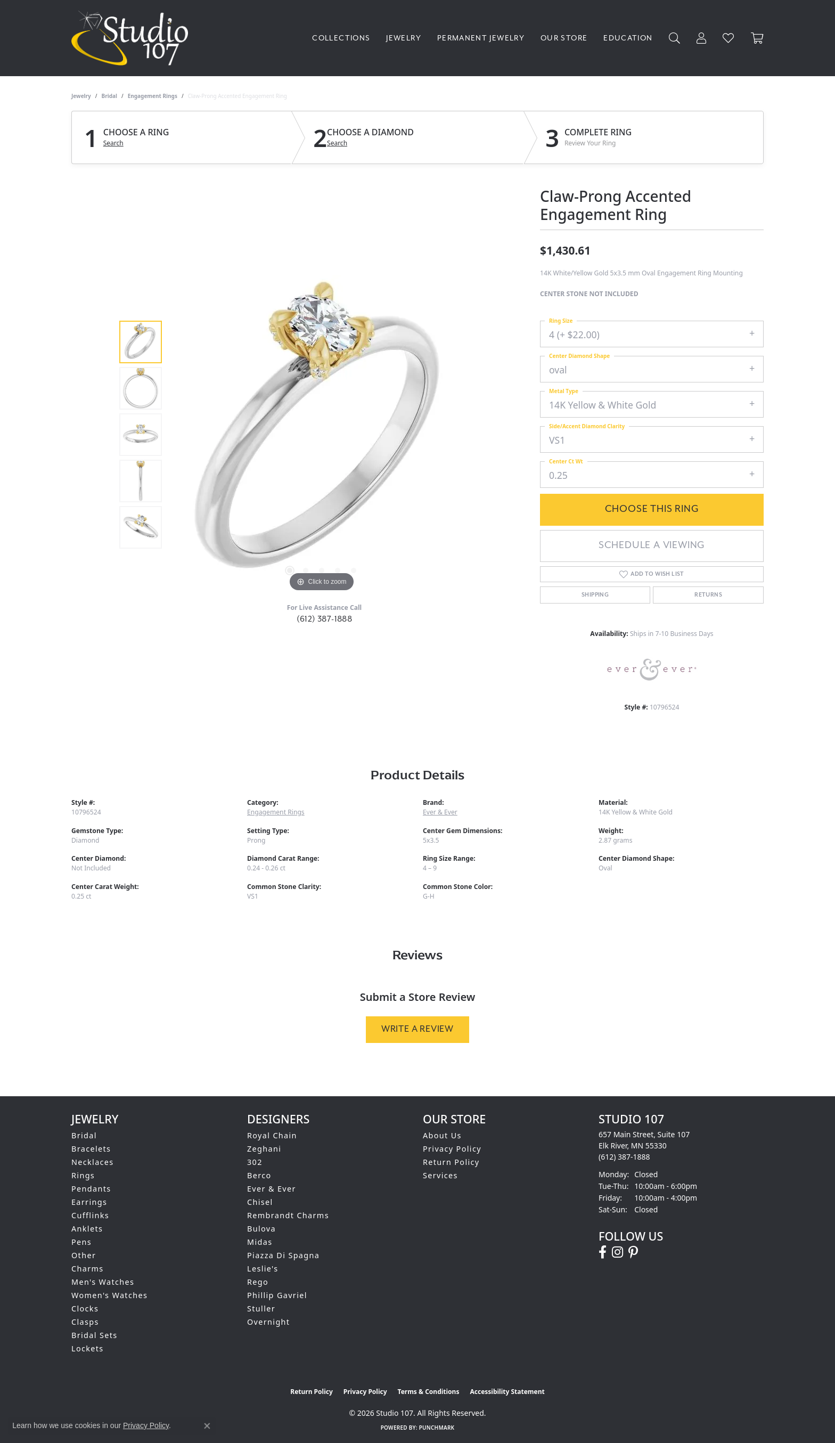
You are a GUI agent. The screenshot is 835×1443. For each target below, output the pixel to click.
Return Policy (451, 1162)
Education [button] (627, 38)
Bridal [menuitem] (84, 1135)
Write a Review (417, 1028)
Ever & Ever (440, 812)
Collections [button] (341, 38)
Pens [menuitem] (81, 1242)
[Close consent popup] (207, 1426)
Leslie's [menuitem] (263, 1268)
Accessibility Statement (507, 1391)
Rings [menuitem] (83, 1175)
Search (113, 143)
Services (440, 1175)
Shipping (595, 595)
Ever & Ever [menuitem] (271, 1189)
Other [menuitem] (83, 1255)
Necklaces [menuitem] (92, 1162)
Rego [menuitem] (257, 1282)
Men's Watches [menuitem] (102, 1282)
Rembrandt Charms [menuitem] (288, 1215)
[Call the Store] (624, 1157)
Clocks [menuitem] (85, 1308)
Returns (708, 595)
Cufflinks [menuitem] (90, 1215)
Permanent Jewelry (481, 38)
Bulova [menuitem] (261, 1229)
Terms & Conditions (429, 1391)
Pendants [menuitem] (91, 1189)
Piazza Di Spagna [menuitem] (283, 1255)
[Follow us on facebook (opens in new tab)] (603, 1252)
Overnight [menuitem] (268, 1322)
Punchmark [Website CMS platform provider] (437, 1427)
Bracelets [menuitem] (91, 1149)
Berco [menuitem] (259, 1175)
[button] (675, 38)
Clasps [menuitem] (85, 1322)
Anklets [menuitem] (87, 1229)
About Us (442, 1135)
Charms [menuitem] (87, 1268)
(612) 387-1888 (325, 619)
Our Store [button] (564, 38)
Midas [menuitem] (259, 1242)
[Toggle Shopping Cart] (757, 38)
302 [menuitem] (255, 1162)
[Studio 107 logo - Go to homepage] (132, 38)
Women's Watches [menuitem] (109, 1295)
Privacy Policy (452, 1149)
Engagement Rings (152, 96)
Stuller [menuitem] (261, 1308)
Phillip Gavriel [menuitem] (277, 1295)
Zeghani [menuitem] (264, 1149)
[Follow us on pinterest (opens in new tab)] (633, 1252)
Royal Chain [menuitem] (272, 1135)
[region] (321, 434)
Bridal (109, 96)
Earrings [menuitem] (89, 1202)
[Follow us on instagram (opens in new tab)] (617, 1252)
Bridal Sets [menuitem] (94, 1335)
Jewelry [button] (403, 38)
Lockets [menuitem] (87, 1348)
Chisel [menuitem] (260, 1202)
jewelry (81, 96)
